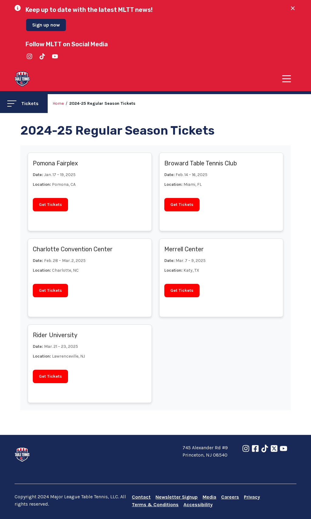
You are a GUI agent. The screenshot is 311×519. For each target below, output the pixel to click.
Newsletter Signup (177, 497)
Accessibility (198, 504)
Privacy (252, 497)
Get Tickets (50, 204)
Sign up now (46, 25)
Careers (230, 497)
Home (58, 103)
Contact (141, 497)
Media (209, 497)
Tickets (23, 104)
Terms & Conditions (155, 504)
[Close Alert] (290, 8)
